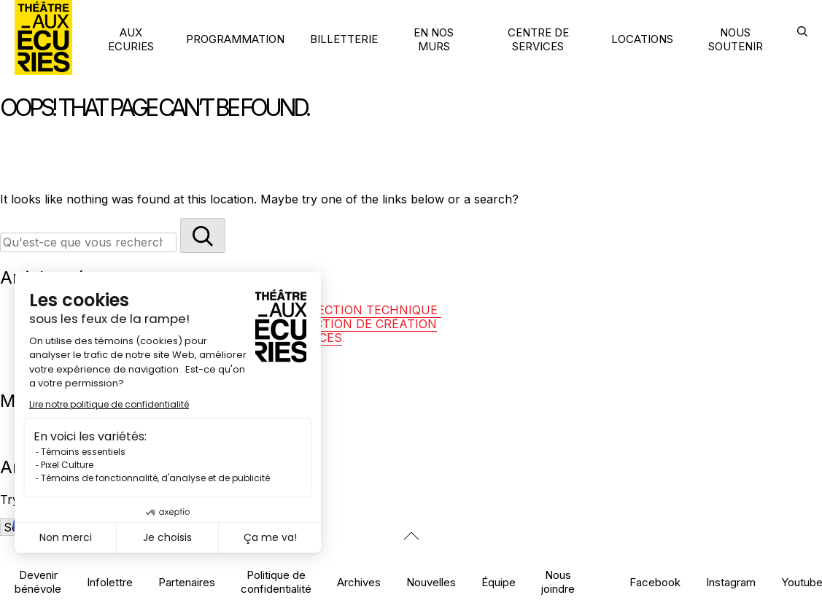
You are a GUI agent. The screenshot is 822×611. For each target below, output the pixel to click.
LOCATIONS (642, 39)
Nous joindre (558, 582)
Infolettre (110, 582)
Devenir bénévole (38, 582)
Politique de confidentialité (276, 582)
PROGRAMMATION (235, 39)
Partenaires (186, 582)
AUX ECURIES (131, 39)
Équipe (498, 582)
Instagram (731, 582)
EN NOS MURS (434, 39)
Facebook (655, 582)
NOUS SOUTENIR (735, 39)
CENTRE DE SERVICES (538, 39)
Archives (359, 582)
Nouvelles (431, 582)
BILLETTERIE (344, 39)
